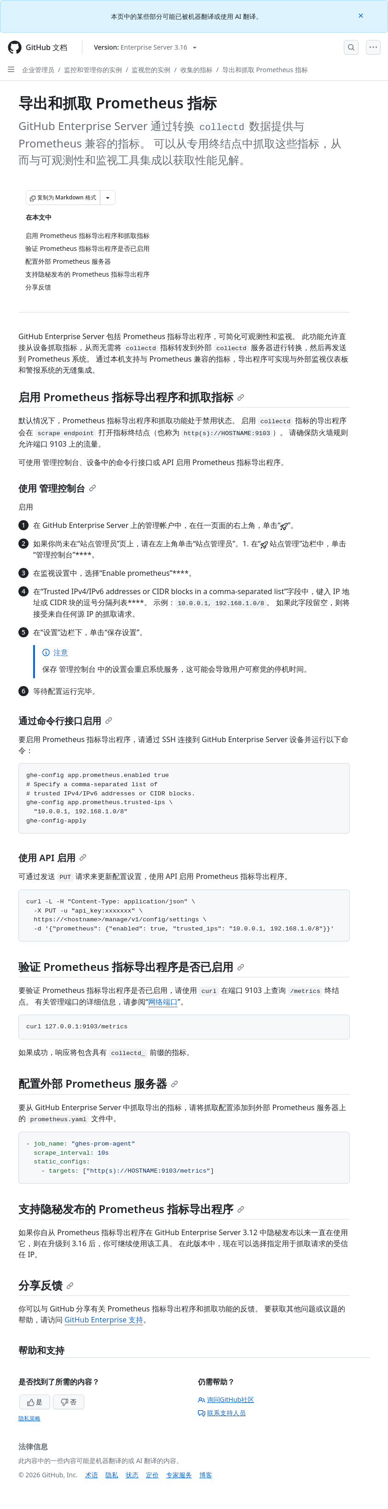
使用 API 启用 (52, 857)
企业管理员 (38, 69)
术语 (91, 1474)
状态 (132, 1474)
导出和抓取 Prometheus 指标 (265, 69)
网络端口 (163, 1002)
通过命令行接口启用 (65, 721)
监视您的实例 (151, 69)
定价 (152, 1474)
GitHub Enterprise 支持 (103, 1320)
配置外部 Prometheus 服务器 (98, 1083)
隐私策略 (29, 1418)
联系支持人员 (222, 1412)
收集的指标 (196, 69)
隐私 (111, 1474)
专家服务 (179, 1474)
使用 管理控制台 (57, 488)
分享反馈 (46, 1285)
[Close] (361, 15)
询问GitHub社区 (226, 1399)
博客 (205, 1474)
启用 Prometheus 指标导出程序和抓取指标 (131, 396)
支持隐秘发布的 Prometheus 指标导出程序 (131, 1208)
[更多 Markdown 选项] (108, 197)
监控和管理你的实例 (93, 69)
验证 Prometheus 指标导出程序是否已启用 (131, 966)
